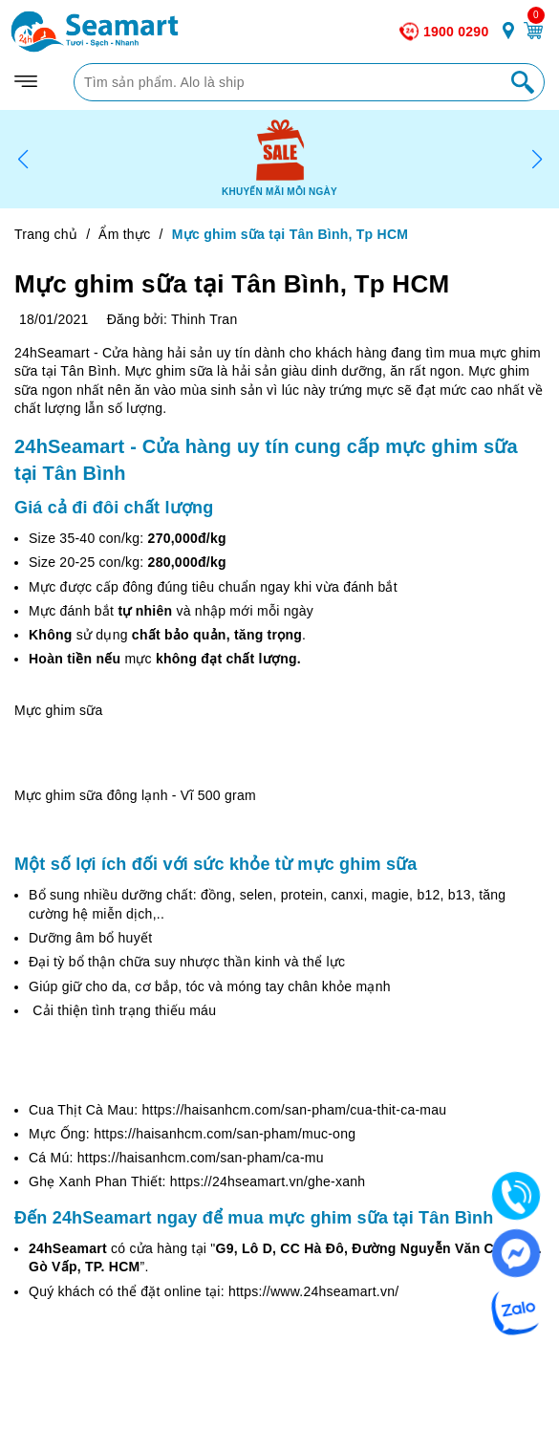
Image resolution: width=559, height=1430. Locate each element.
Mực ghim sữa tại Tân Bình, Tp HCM (231, 284)
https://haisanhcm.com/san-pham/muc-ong (224, 1133)
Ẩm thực (124, 234)
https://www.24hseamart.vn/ (313, 1291)
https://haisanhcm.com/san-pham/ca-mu (200, 1157)
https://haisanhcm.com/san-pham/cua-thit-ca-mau (294, 1109)
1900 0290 (455, 31)
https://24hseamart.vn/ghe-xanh (267, 1181)
